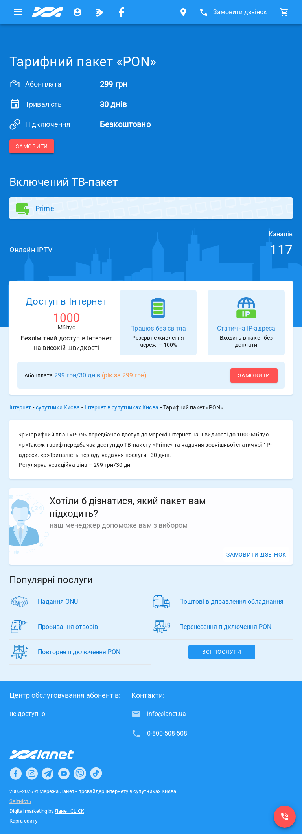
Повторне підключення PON (79, 652)
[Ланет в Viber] (80, 773)
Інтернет (20, 407)
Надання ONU (58, 601)
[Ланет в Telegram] (47, 773)
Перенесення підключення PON (225, 627)
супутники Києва (58, 407)
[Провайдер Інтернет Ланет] (50, 754)
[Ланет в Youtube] (63, 773)
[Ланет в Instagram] (32, 773)
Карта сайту (23, 821)
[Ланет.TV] (99, 12)
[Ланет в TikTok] (96, 773)
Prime (44, 208)
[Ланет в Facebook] (15, 773)
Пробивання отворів (68, 627)
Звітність (20, 801)
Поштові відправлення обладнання (231, 601)
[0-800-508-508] (285, 817)
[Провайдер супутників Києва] (47, 12)
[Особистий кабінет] (77, 12)
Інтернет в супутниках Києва (121, 407)
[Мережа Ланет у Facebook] (121, 12)
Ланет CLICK (69, 811)
